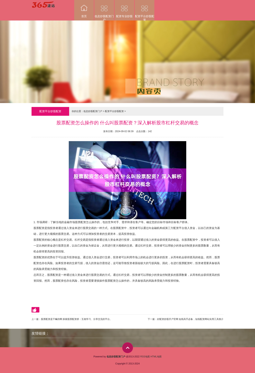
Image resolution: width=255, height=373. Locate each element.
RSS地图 (145, 356)
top (127, 347)
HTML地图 (156, 356)
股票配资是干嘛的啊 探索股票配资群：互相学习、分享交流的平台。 (76, 319)
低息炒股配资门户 (104, 10)
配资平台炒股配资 (144, 10)
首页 (84, 9)
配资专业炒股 (124, 9)
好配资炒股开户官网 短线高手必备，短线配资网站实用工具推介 (190, 319)
